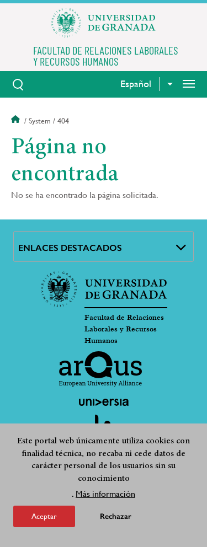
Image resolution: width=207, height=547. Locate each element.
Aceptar (44, 516)
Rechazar (115, 517)
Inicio (16, 120)
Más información (105, 494)
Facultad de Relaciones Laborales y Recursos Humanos (124, 329)
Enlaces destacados (70, 248)
